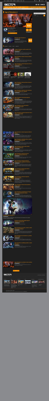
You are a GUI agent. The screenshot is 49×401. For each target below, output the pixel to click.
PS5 (37, 7)
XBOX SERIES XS (33, 7)
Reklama (11, 290)
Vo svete (27, 28)
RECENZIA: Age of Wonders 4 (9, 215)
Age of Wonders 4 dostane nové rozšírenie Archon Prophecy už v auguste (23, 91)
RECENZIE (10, 7)
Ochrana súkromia (8, 290)
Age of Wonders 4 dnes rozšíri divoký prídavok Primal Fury (22, 147)
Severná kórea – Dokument (40, 285)
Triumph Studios (12, 29)
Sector (5, 0)
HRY (16, 7)
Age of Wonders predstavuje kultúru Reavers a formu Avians (22, 169)
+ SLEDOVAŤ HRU (12, 33)
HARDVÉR (19, 7)
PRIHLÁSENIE (42, 0)
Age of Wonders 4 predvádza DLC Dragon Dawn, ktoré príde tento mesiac (23, 192)
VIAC (16, 270)
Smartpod (8, 0)
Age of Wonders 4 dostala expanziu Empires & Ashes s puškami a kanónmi (22, 161)
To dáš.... (26, 284)
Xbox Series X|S (17, 51)
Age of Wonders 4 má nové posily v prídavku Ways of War (22, 106)
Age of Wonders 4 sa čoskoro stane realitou (23, 262)
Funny (21, 0)
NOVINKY (6, 7)
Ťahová (14, 27)
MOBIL (43, 7)
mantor (35, 15)
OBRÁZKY (17, 46)
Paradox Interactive (13, 28)
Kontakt (13, 290)
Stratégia (11, 27)
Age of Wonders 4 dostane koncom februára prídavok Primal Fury (22, 154)
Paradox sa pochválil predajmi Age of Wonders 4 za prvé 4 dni (22, 221)
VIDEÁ (14, 7)
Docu (23, 0)
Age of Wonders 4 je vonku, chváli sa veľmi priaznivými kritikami (23, 228)
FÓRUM (23, 7)
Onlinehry (14, 0)
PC (29, 7)
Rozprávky (18, 0)
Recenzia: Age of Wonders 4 (20, 37)
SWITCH (40, 7)
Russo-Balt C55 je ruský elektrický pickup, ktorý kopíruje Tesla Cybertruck (7, 285)
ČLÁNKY (10, 46)
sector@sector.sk (25, 291)
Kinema (11, 0)
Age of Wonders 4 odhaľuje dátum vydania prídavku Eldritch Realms (23, 140)
